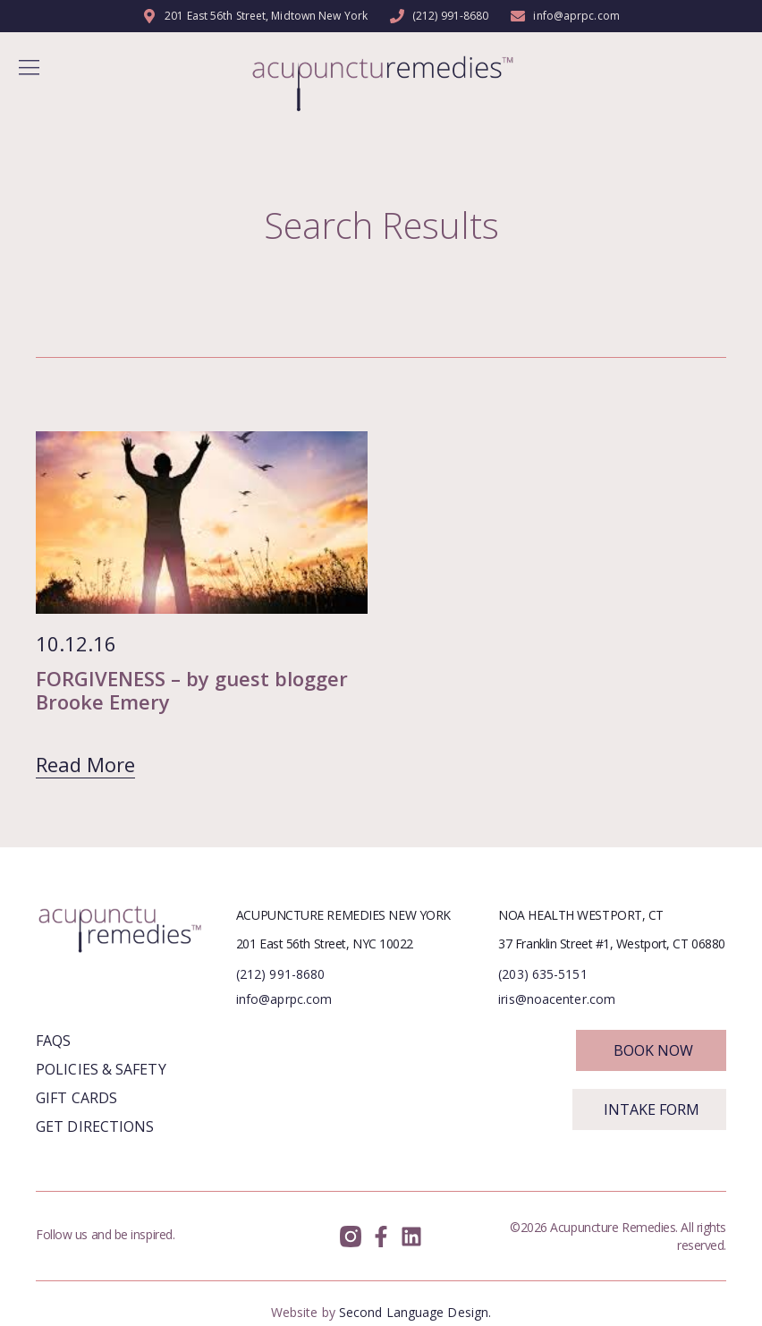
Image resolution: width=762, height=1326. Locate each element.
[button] (29, 69)
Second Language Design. (415, 1312)
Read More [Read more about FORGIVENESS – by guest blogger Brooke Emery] (85, 764)
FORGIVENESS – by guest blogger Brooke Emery (192, 690)
